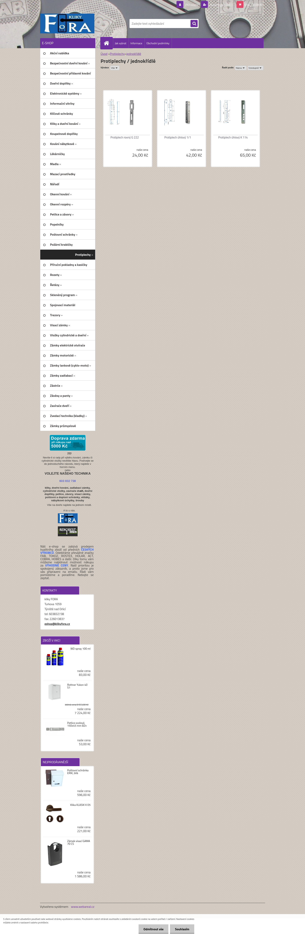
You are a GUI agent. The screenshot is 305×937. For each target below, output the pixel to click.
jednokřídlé (134, 53)
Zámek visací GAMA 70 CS (78, 842)
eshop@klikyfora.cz (57, 624)
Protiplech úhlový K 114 (233, 137)
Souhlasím (182, 929)
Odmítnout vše (154, 929)
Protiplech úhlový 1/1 (177, 137)
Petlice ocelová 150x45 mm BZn (77, 724)
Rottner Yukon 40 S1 (77, 686)
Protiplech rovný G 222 (125, 137)
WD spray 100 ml (80, 648)
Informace (136, 43)
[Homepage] (108, 43)
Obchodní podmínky (158, 43)
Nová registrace (219, 4)
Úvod (104, 53)
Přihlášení (192, 4)
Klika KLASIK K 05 (80, 804)
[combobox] (241, 68)
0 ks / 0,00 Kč (254, 4)
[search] (194, 23)
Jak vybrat (120, 43)
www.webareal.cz (82, 906)
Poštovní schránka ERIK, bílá (77, 771)
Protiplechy (117, 53)
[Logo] (67, 23)
